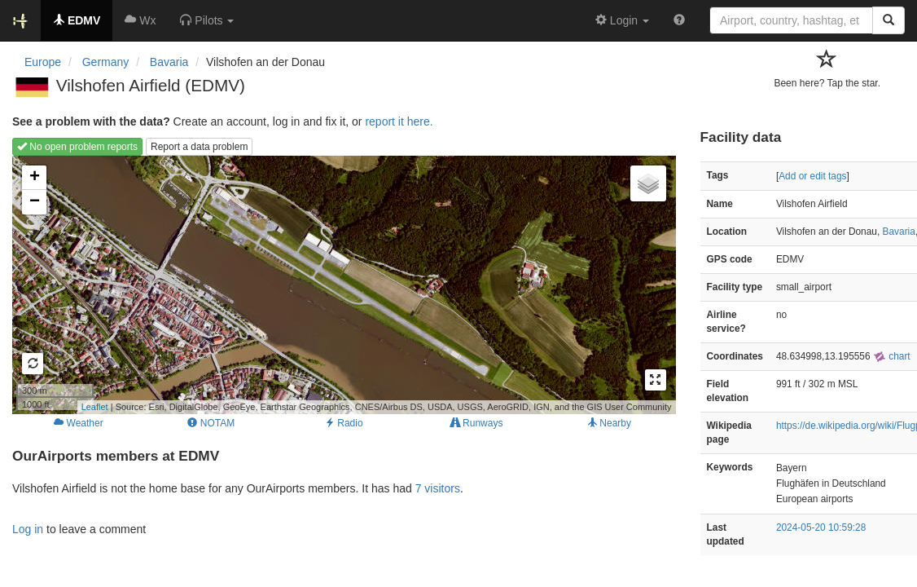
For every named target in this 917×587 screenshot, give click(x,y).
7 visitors (437, 488)
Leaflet (94, 407)
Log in (27, 529)
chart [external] (891, 356)
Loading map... (342, 284)
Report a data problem (199, 146)
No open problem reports (77, 146)
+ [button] (34, 178)
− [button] (34, 202)
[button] (207, 20)
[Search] (888, 20)
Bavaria (899, 231)
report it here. (398, 121)
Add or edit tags (812, 176)
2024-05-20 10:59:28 (821, 527)
